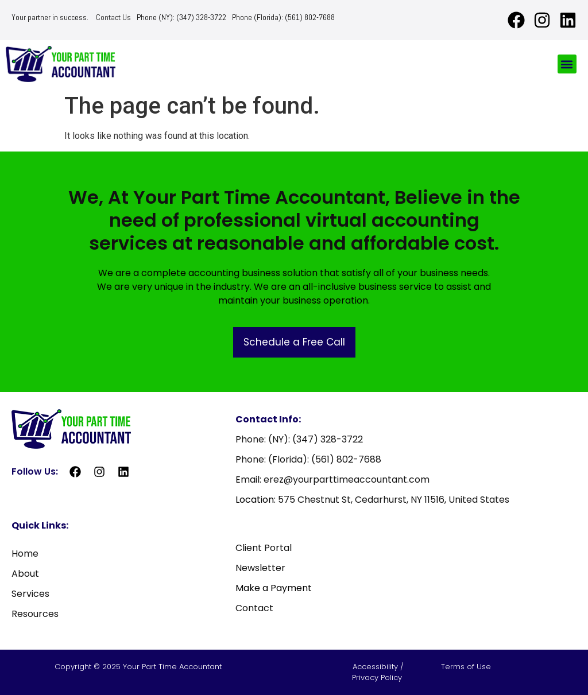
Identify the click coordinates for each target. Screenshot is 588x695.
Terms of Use (466, 666)
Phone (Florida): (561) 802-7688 (283, 17)
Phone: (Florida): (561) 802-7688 (308, 459)
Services (30, 593)
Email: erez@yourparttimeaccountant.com (332, 479)
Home (24, 553)
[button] (567, 64)
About (25, 573)
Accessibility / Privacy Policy (378, 672)
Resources (35, 613)
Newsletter (260, 567)
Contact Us (113, 17)
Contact (254, 608)
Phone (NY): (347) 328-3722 (181, 17)
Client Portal (263, 547)
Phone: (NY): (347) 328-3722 (299, 439)
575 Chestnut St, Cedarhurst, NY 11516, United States (393, 499)
